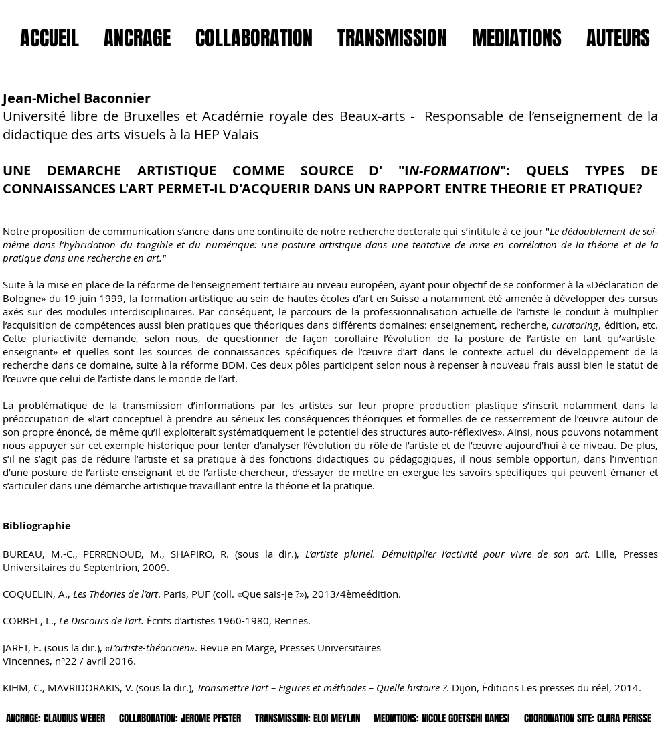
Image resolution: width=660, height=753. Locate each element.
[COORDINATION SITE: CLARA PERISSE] (588, 718)
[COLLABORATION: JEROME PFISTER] (180, 718)
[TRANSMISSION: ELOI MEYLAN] (307, 718)
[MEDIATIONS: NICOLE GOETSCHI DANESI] (441, 718)
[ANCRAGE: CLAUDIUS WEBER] (55, 718)
